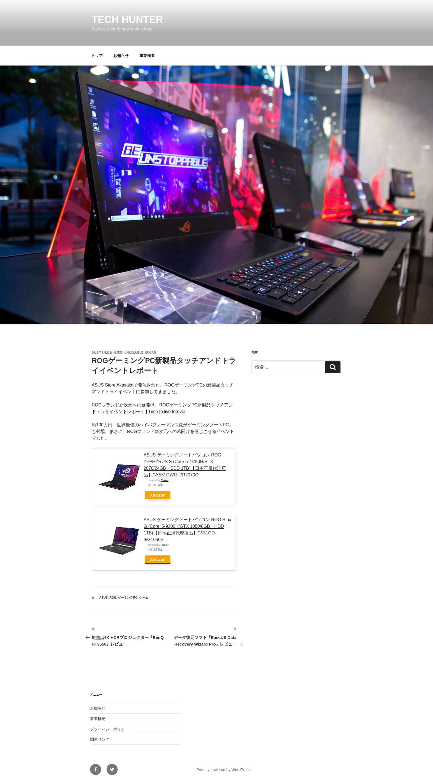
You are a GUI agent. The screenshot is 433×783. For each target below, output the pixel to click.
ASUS (103, 597)
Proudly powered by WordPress (223, 770)
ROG (112, 597)
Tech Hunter (127, 19)
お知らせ (121, 55)
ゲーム (143, 597)
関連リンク (99, 739)
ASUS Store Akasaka (112, 385)
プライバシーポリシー (109, 729)
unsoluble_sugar (140, 352)
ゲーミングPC (127, 597)
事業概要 (147, 55)
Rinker (164, 480)
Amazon (157, 495)
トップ (97, 55)
